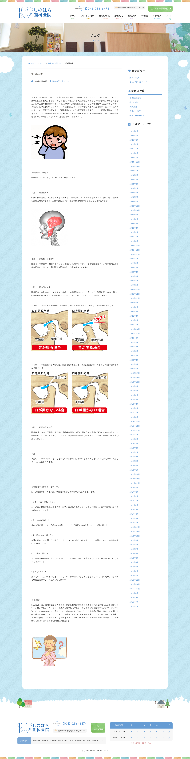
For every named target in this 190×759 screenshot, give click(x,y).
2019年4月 (134, 404)
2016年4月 (134, 562)
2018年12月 (135, 421)
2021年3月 (134, 320)
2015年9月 (134, 593)
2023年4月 (134, 228)
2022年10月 (135, 254)
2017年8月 (134, 492)
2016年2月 (134, 571)
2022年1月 (134, 285)
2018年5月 (134, 452)
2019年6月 (134, 399)
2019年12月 (135, 373)
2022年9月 (134, 259)
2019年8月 (134, 391)
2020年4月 (134, 360)
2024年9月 (134, 171)
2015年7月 (134, 602)
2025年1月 (134, 157)
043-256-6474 (98, 9)
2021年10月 (135, 298)
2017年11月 (135, 479)
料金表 (144, 17)
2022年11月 (135, 250)
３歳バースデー (136, 111)
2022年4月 (134, 272)
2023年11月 (135, 210)
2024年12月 (135, 162)
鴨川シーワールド (137, 115)
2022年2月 (134, 281)
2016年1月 (134, 575)
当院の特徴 (104, 17)
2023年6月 (134, 223)
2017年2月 (134, 518)
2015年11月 (135, 584)
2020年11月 (135, 329)
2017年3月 (134, 514)
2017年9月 (134, 487)
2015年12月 (135, 580)
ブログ (169, 17)
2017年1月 (134, 523)
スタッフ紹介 (87, 17)
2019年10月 (135, 382)
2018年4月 (134, 457)
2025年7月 (134, 144)
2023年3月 (134, 232)
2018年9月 (134, 435)
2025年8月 (134, 140)
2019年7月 (134, 395)
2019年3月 (134, 408)
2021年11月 (135, 294)
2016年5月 (134, 558)
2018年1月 (134, 470)
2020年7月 (134, 347)
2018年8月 (134, 439)
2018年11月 (135, 426)
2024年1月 (134, 202)
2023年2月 (134, 237)
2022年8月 (134, 263)
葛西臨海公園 (135, 98)
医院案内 (132, 17)
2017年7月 (134, 496)
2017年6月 (134, 501)
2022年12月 (135, 245)
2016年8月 (134, 545)
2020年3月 (134, 364)
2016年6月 (134, 554)
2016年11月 (135, 531)
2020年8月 (134, 342)
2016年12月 (135, 527)
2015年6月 (134, 606)
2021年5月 (134, 311)
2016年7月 (134, 549)
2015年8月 (134, 597)
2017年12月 (135, 474)
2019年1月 (134, 417)
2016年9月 (134, 540)
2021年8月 (134, 303)
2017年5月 (134, 505)
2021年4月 (134, 316)
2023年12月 (135, 206)
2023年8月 (134, 215)
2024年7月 (134, 179)
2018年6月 (134, 448)
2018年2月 (134, 466)
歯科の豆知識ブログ (56, 63)
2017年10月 (135, 483)
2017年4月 (134, 509)
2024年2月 (134, 197)
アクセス (157, 17)
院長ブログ (134, 78)
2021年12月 (135, 290)
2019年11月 (135, 378)
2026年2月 (134, 131)
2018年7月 (134, 443)
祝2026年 (134, 102)
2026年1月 (134, 135)
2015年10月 (135, 589)
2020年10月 (135, 333)
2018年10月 (135, 430)
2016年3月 (134, 567)
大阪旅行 (133, 107)
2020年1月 (134, 369)
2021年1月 (134, 325)
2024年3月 (134, 193)
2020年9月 (134, 338)
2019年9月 (134, 386)
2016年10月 (135, 536)
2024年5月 (134, 188)
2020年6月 (134, 351)
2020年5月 (134, 355)
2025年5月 (134, 149)
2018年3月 (134, 461)
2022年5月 (134, 267)
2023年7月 (134, 219)
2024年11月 (135, 166)
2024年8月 (134, 175)
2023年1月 (134, 241)
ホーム (73, 17)
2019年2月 (134, 413)
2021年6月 (134, 307)
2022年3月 (134, 276)
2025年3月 (134, 153)
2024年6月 (134, 184)
